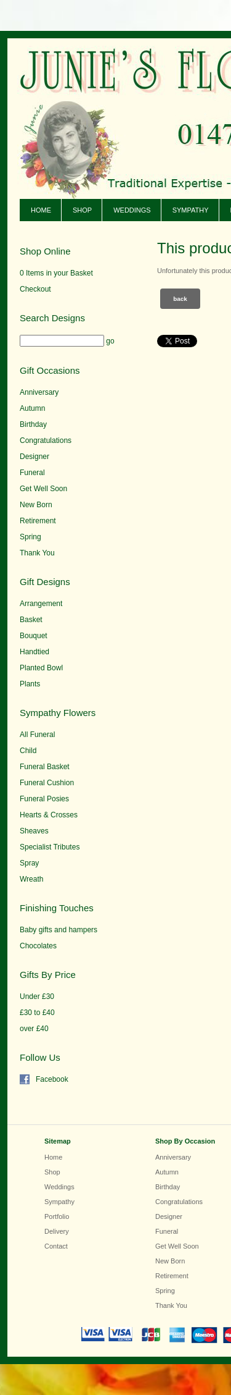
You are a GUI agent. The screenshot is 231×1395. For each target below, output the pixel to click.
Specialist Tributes (49, 847)
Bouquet (33, 635)
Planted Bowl (41, 668)
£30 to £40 (37, 1012)
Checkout (35, 289)
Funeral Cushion (47, 782)
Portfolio (56, 1216)
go (110, 341)
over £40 (34, 1028)
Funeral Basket (45, 766)
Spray (29, 863)
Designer (34, 456)
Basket (31, 619)
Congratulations (45, 440)
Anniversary (39, 392)
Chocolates (38, 946)
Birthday (33, 424)
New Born (36, 504)
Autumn (32, 408)
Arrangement (41, 603)
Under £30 (37, 996)
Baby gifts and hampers (58, 929)
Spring (30, 537)
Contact (56, 1246)
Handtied (34, 651)
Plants (30, 684)
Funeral (32, 472)
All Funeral (37, 734)
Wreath (31, 879)
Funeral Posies (44, 798)
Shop (82, 210)
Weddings (132, 210)
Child (28, 750)
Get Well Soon (43, 488)
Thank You (37, 553)
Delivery (56, 1231)
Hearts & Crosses (49, 815)
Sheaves (34, 831)
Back (180, 298)
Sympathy (190, 210)
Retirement (38, 520)
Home (41, 210)
